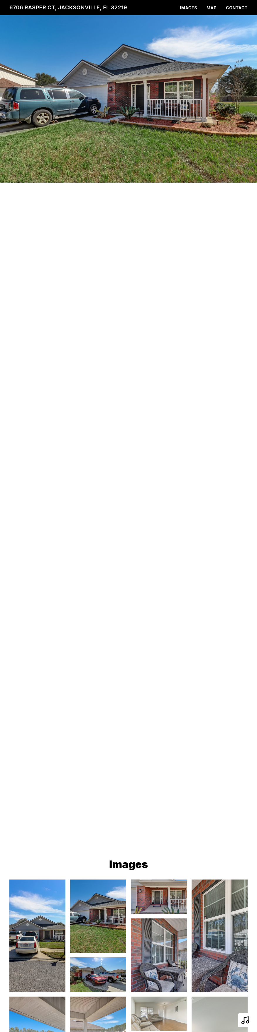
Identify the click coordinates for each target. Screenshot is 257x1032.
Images (188, 7)
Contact (237, 7)
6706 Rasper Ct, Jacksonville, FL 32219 (68, 7)
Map (212, 7)
